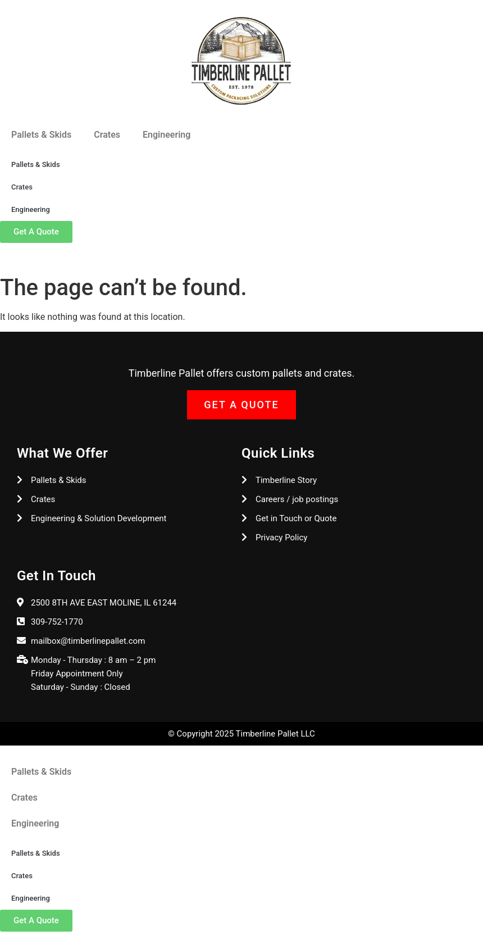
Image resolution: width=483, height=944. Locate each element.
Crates (107, 134)
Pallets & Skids (41, 134)
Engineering (166, 134)
